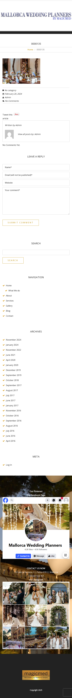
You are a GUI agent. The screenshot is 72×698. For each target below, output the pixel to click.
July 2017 (10, 395)
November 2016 (13, 410)
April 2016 (10, 441)
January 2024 (12, 345)
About (9, 295)
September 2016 (13, 420)
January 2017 (12, 405)
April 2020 (10, 360)
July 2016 (10, 431)
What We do (14, 290)
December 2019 (13, 370)
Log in (9, 465)
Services (10, 300)
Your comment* (36, 201)
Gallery (9, 305)
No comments (12, 101)
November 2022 (13, 350)
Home (30, 49)
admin (8, 97)
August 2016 (12, 425)
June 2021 (10, 355)
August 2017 (12, 390)
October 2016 (12, 415)
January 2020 (12, 365)
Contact (9, 316)
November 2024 (13, 340)
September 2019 (13, 375)
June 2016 (10, 436)
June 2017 (10, 400)
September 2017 (13, 385)
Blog (8, 311)
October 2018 (12, 380)
